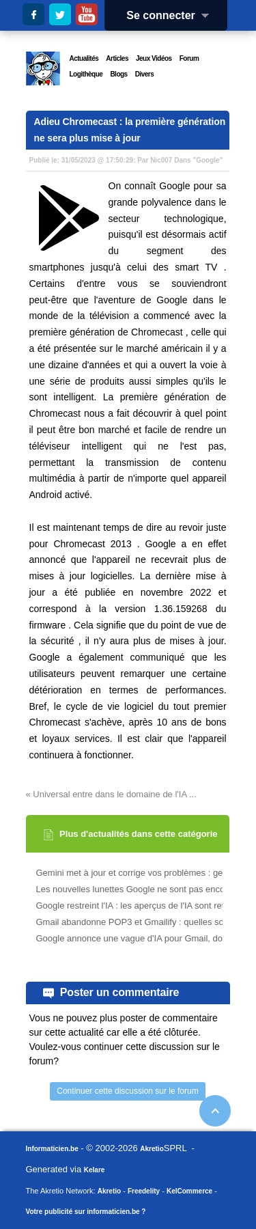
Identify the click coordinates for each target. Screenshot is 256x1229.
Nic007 (161, 160)
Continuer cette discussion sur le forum (127, 1091)
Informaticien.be (52, 1148)
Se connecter (172, 15)
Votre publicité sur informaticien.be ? (86, 1211)
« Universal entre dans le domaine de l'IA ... (111, 794)
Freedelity (144, 1191)
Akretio (151, 1148)
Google (207, 160)
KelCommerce (189, 1191)
